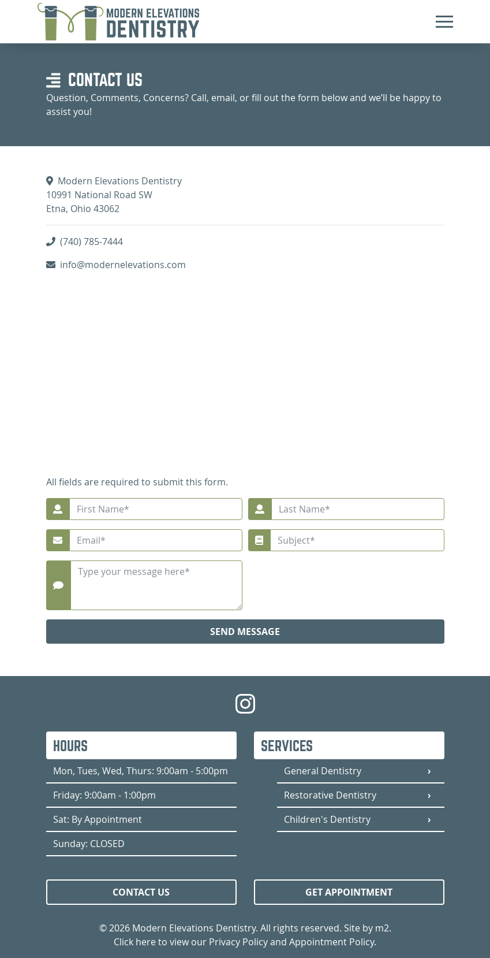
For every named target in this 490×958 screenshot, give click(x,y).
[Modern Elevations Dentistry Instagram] (245, 710)
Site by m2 (366, 928)
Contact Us (141, 892)
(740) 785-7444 (91, 241)
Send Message (245, 631)
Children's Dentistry (327, 819)
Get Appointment (348, 892)
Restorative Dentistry (330, 795)
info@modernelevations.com (123, 264)
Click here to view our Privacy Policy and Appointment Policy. (245, 941)
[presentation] (356, 583)
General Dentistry (322, 770)
